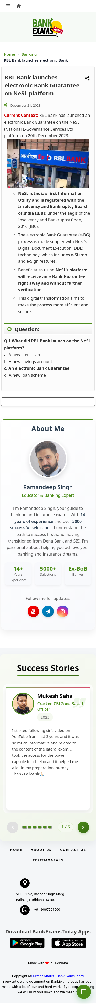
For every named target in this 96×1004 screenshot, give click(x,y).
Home (9, 54)
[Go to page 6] (50, 827)
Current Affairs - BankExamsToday (57, 976)
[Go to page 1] (24, 827)
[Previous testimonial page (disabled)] (12, 828)
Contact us (73, 850)
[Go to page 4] (39, 827)
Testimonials (48, 860)
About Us (41, 850)
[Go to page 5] (45, 827)
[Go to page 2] (29, 827)
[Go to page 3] (34, 827)
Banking (29, 54)
